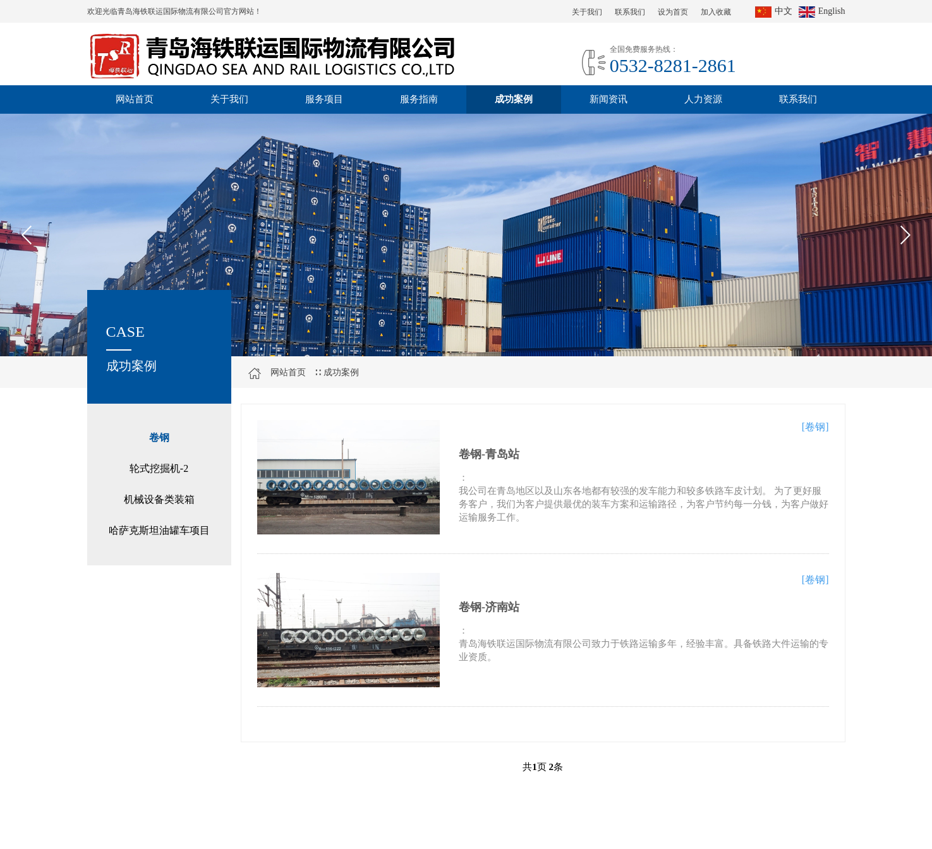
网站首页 (135, 99)
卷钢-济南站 (489, 607)
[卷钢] (815, 426)
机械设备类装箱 (159, 499)
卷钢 (159, 437)
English (822, 11)
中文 (773, 11)
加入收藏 (716, 12)
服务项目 (324, 99)
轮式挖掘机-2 (159, 468)
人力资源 (703, 99)
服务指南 (419, 99)
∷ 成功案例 (336, 372)
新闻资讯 (608, 99)
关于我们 (587, 12)
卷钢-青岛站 (489, 454)
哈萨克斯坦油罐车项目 (159, 530)
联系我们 (630, 12)
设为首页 (673, 12)
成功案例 (514, 99)
